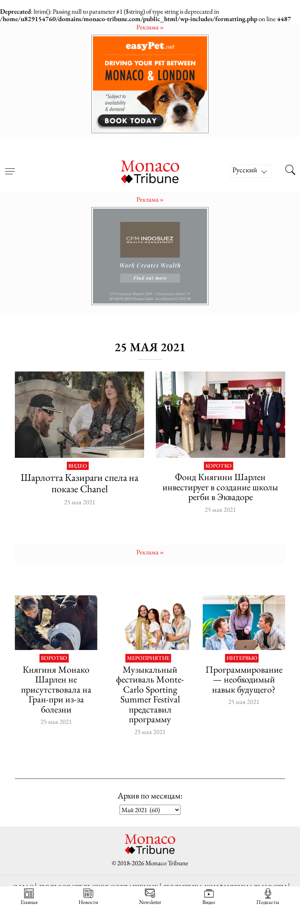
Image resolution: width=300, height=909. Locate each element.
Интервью (242, 658)
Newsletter (150, 896)
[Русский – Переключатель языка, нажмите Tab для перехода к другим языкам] (250, 171)
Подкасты (267, 896)
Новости (88, 896)
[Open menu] (10, 166)
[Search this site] (290, 171)
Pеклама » (150, 27)
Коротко (218, 466)
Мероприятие (148, 658)
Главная (29, 896)
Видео (77, 466)
